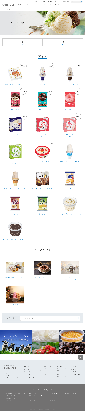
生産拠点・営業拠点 (62, 369)
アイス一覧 (27, 374)
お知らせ (36, 2)
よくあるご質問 (75, 374)
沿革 (58, 371)
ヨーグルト (28, 4)
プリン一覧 (27, 372)
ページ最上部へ (80, 357)
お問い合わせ (57, 2)
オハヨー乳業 (32, 393)
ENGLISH (66, 2)
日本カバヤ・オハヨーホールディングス (13, 393)
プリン (37, 4)
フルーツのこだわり (44, 373)
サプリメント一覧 (29, 377)
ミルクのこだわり (43, 369)
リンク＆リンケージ (8, 395)
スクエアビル (52, 393)
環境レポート (60, 375)
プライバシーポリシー (8, 373)
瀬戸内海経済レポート (70, 393)
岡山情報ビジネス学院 (9, 401)
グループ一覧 (60, 373)
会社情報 (42, 2)
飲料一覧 (26, 366)
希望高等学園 (52, 401)
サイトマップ (5, 371)
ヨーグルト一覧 (28, 369)
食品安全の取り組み (62, 377)
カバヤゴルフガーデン (34, 395)
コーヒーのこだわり (44, 375)
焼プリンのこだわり (44, 371)
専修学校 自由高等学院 (35, 401)
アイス (45, 4)
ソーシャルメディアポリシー (9, 377)
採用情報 (49, 2)
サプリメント (54, 4)
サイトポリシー (6, 375)
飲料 (19, 4)
